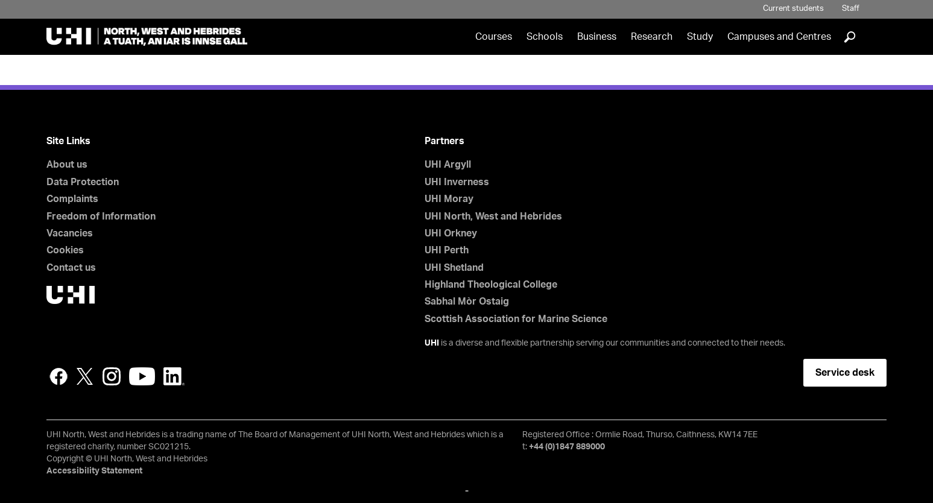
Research (651, 37)
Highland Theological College (491, 284)
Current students (793, 9)
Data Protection (82, 182)
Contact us (71, 268)
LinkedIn (174, 376)
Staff (850, 9)
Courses (493, 37)
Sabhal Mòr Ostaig (467, 301)
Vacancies (69, 233)
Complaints (72, 199)
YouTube (142, 376)
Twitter (85, 376)
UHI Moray (449, 199)
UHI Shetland (454, 268)
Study (700, 37)
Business (596, 37)
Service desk (844, 373)
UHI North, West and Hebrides (493, 216)
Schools (545, 37)
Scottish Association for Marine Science (516, 319)
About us (66, 164)
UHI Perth (447, 250)
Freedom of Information (101, 216)
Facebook (58, 376)
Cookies (65, 250)
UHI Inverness (457, 182)
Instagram (112, 376)
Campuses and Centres (779, 37)
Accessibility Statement (94, 471)
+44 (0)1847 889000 (567, 447)
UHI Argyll (448, 164)
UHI (432, 343)
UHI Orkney (451, 233)
